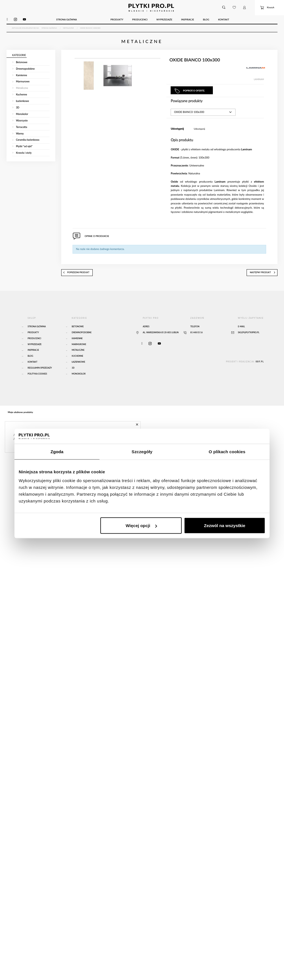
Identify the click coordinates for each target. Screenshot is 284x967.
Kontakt (32, 364)
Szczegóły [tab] (142, 451)
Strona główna (37, 329)
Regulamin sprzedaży (40, 370)
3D (73, 370)
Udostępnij (199, 131)
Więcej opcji (141, 525)
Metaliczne (78, 353)
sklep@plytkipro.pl (248, 335)
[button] (223, 7)
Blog (30, 359)
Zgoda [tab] (56, 451)
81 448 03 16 (196, 335)
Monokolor (79, 376)
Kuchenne (77, 359)
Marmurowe (79, 347)
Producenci (34, 341)
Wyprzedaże (35, 347)
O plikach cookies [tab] (227, 451)
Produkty (33, 335)
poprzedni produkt (76, 275)
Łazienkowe (78, 364)
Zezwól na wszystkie (224, 525)
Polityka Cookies (37, 376)
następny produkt (262, 275)
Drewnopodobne (82, 335)
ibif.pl (260, 364)
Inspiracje (33, 353)
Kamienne (77, 341)
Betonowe (78, 329)
